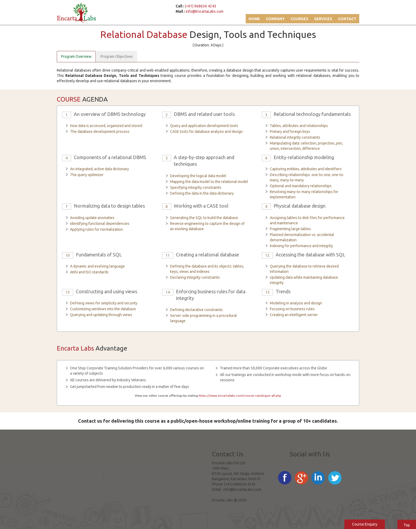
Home (254, 19)
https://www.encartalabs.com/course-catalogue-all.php (240, 395)
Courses (299, 19)
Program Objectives (117, 56)
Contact (347, 19)
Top (407, 525)
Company (275, 19)
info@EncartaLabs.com (204, 11)
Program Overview (76, 56)
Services (323, 19)
